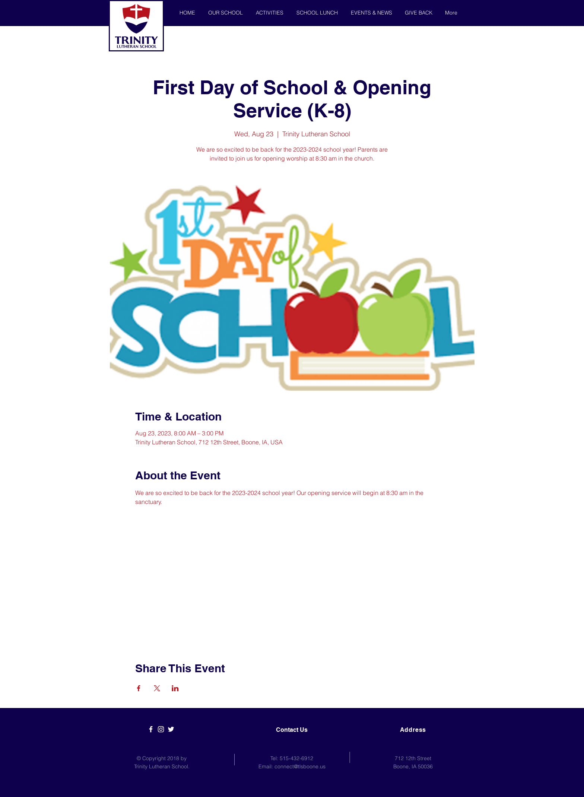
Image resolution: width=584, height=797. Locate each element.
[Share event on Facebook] (138, 688)
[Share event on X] (157, 688)
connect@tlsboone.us (300, 766)
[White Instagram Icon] (161, 729)
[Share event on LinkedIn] (175, 688)
